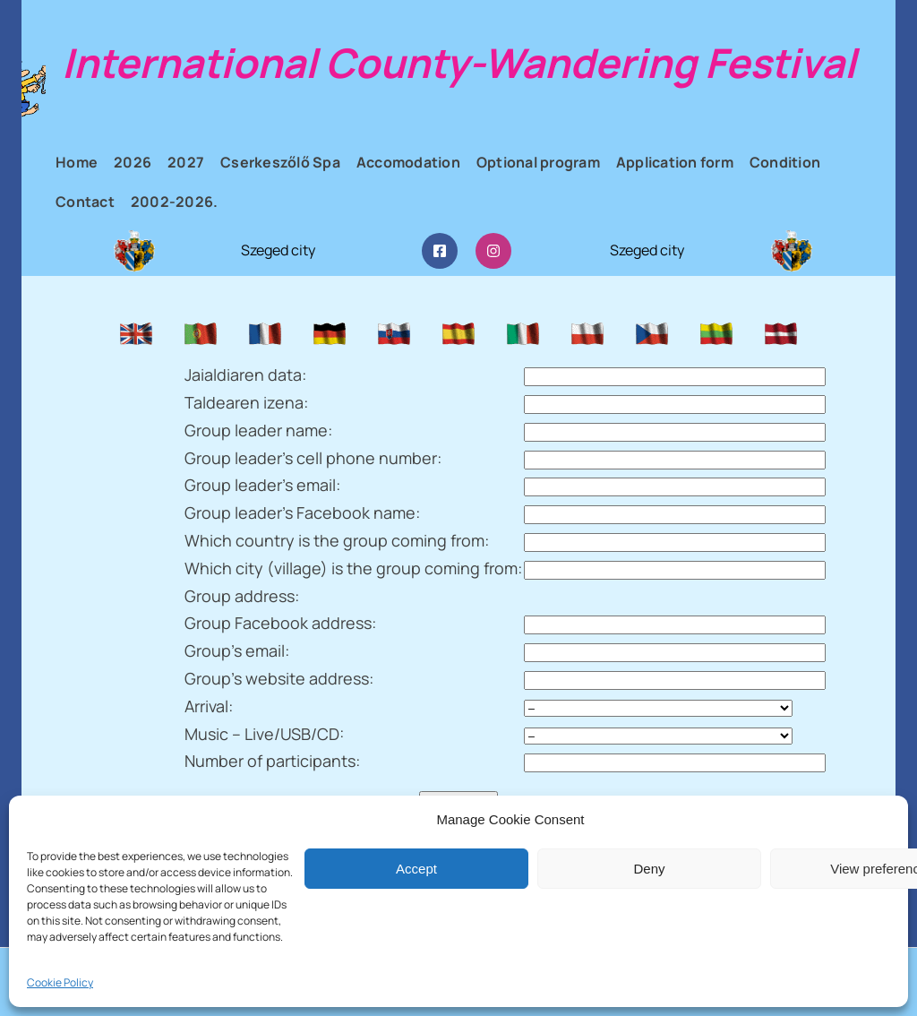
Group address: (241, 596)
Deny (648, 868)
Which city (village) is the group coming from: (353, 568)
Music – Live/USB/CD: (264, 734)
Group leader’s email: (262, 484)
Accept (416, 868)
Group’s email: (236, 650)
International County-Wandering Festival (459, 62)
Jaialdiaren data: (245, 374)
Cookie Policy (60, 982)
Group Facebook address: (280, 622)
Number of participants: (272, 760)
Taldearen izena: (246, 402)
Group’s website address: (278, 678)
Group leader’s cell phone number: (312, 458)
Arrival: (208, 706)
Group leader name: (258, 430)
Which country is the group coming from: (336, 540)
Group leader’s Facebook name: (302, 512)
